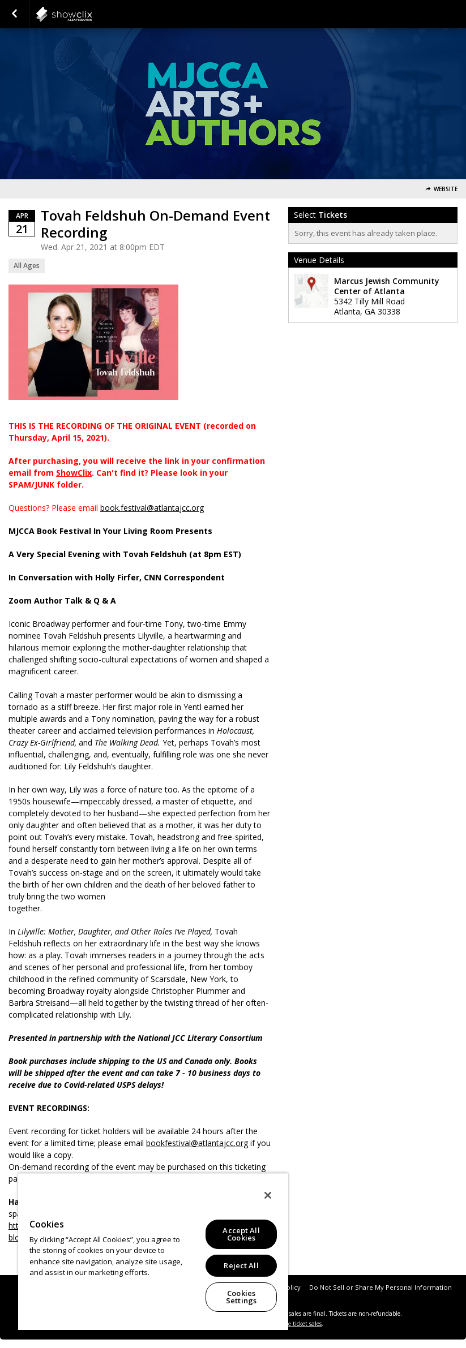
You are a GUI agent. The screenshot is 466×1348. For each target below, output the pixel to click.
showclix (91, 14)
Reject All (241, 1265)
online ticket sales (298, 1324)
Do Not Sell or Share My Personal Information (380, 1287)
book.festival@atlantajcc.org (152, 507)
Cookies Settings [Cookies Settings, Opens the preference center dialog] (241, 1297)
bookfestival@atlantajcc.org (197, 1143)
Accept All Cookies (241, 1234)
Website (446, 189)
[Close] (267, 1195)
